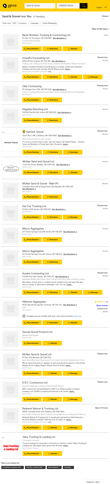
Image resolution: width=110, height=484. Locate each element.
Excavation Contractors (39, 71)
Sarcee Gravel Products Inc (37, 332)
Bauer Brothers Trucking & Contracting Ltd (46, 35)
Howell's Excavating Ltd (35, 58)
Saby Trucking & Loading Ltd (39, 437)
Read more (77, 316)
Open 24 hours (101, 408)
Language (34, 23)
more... (68, 69)
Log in (99, 7)
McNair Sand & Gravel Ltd (36, 354)
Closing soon (102, 86)
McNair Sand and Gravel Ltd (38, 161)
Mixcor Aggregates (33, 228)
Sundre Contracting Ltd (35, 273)
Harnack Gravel (34, 132)
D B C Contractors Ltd (34, 382)
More (97, 482)
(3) (107, 302)
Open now (6, 23)
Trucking (35, 448)
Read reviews (102, 306)
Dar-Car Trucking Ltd (34, 206)
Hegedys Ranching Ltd (35, 109)
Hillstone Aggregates (34, 302)
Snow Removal (54, 467)
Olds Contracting (32, 86)
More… (50, 71)
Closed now (102, 57)
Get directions (59, 38)
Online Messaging (50, 23)
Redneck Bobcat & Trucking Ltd (40, 408)
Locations (22, 23)
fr (105, 7)
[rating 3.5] (99, 302)
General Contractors (35, 467)
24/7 (14, 23)
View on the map (99, 29)
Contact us (90, 482)
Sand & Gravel (26, 43)
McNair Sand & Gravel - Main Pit (40, 183)
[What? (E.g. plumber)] (40, 6)
